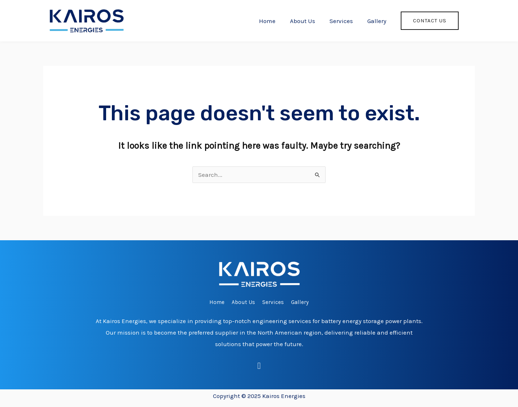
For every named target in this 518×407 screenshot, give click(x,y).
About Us (302, 20)
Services (341, 20)
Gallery (376, 20)
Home (267, 20)
